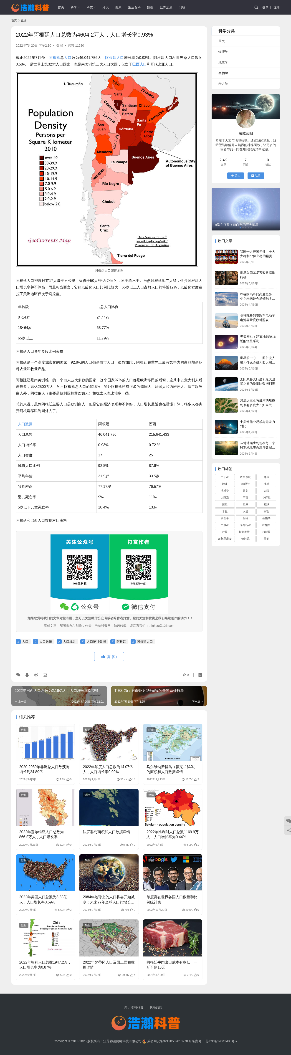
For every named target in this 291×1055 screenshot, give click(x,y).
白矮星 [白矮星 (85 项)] (225, 525)
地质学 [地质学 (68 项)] (225, 490)
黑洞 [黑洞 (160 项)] (266, 538)
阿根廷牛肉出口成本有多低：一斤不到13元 (172, 964)
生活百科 (134, 7)
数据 (150, 7)
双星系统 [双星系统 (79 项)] (245, 477)
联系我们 (155, 1007)
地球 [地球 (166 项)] (266, 477)
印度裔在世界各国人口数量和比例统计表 (172, 899)
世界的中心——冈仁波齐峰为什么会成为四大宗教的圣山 (257, 362)
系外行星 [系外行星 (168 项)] (245, 525)
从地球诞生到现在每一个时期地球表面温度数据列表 (257, 447)
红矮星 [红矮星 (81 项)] (266, 525)
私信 (256, 175)
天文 (221, 41)
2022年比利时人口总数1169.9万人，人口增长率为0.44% (173, 834)
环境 (105, 7)
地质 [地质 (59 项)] (266, 484)
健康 (118, 7)
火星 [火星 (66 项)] (245, 511)
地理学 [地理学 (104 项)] (245, 484)
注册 (276, 7)
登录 (265, 7)
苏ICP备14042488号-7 (222, 1041)
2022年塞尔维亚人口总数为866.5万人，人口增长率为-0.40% (41, 835)
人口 (67, 58)
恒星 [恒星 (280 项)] (225, 504)
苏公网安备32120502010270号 (169, 1041)
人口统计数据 (96, 641)
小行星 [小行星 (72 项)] (266, 497)
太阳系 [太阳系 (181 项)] (225, 497)
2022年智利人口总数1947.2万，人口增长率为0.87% (45, 964)
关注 (235, 175)
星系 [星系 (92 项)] (245, 504)
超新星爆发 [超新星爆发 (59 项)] (225, 538)
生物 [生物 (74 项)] (245, 518)
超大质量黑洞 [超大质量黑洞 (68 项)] (247, 532)
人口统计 (69, 641)
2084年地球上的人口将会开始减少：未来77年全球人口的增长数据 (109, 900)
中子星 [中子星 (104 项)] (225, 477)
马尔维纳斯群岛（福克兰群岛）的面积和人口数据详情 (172, 769)
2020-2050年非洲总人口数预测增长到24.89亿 (44, 769)
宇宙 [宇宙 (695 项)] (245, 497)
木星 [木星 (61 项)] (225, 511)
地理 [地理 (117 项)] (225, 484)
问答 (182, 7)
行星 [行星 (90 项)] (225, 532)
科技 (89, 7)
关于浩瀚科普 (133, 1007)
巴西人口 (139, 64)
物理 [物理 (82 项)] (266, 511)
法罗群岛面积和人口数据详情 (106, 832)
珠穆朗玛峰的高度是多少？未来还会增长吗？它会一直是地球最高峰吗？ (257, 298)
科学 (74, 7)
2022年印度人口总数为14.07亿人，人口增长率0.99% (108, 769)
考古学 (223, 84)
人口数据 (25, 424)
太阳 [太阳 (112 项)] (266, 490)
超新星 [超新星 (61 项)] (266, 532)
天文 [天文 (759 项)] (245, 490)
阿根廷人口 (114, 58)
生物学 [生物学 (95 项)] (266, 518)
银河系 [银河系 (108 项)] (245, 538)
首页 (61, 7)
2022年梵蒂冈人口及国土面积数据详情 (109, 964)
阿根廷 (54, 58)
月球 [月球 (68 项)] (266, 504)
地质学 (223, 62)
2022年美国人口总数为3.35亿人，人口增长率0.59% (43, 899)
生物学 (223, 73)
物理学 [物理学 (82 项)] (225, 518)
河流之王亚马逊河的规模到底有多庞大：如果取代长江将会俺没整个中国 (257, 405)
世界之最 (166, 7)
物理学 (223, 51)
